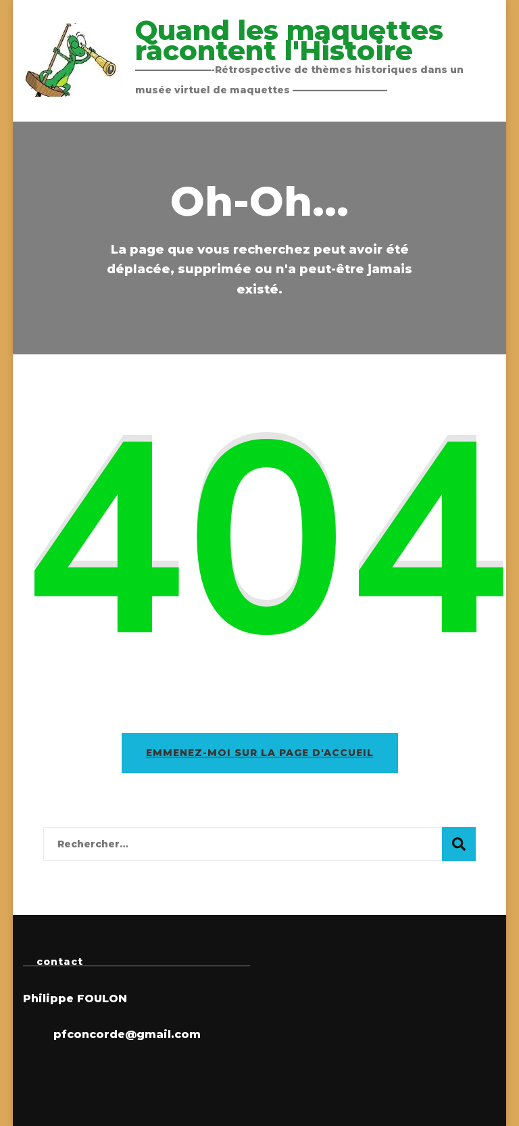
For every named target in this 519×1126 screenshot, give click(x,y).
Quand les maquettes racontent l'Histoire (289, 40)
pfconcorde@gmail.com (127, 1034)
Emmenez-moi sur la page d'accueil (260, 753)
